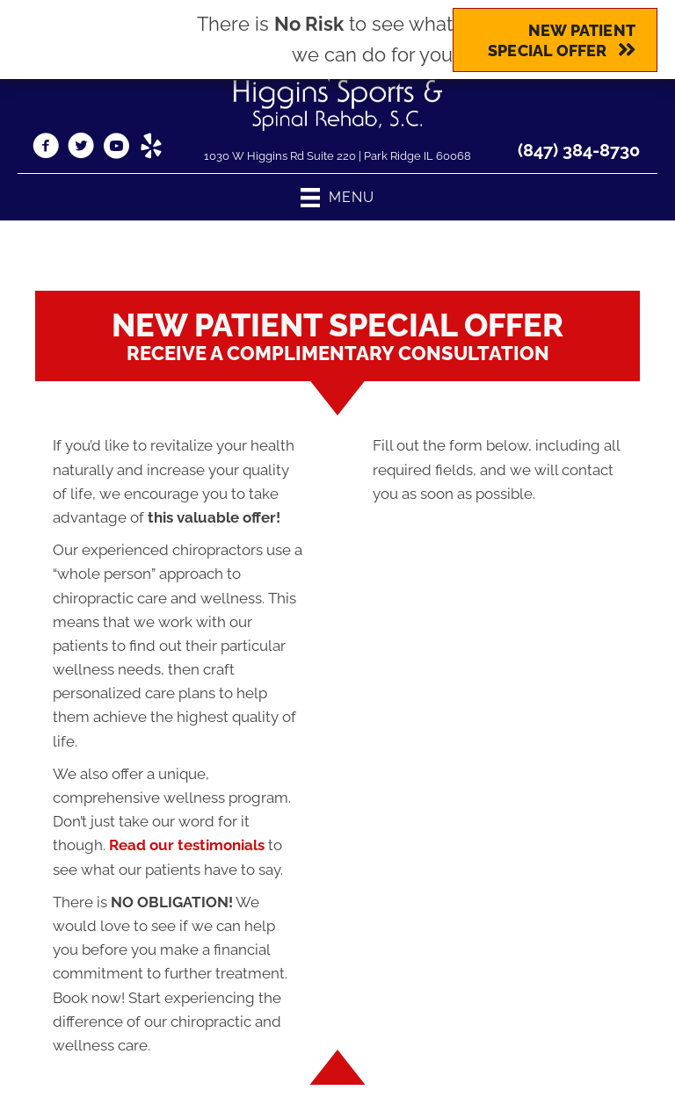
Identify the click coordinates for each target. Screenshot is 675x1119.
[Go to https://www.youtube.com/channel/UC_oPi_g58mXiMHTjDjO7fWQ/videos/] (116, 148)
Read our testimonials (187, 845)
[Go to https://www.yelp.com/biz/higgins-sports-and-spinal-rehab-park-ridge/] (151, 148)
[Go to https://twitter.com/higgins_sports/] (81, 148)
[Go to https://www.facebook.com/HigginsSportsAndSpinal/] (46, 148)
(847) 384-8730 (579, 150)
